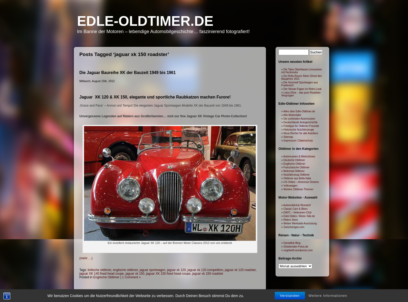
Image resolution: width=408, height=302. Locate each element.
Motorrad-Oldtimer (293, 171)
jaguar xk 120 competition (205, 270)
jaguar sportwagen (152, 270)
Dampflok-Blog (292, 243)
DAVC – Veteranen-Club (297, 212)
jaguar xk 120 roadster (240, 270)
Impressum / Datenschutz (298, 140)
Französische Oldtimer (296, 167)
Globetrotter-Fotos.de (295, 246)
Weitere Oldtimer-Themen (298, 189)
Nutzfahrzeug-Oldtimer (296, 174)
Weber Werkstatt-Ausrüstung (300, 223)
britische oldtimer (99, 270)
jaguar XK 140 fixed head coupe (101, 273)
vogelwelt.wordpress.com (298, 250)
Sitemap (288, 136)
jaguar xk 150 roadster (207, 273)
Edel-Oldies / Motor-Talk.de (299, 216)
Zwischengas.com (293, 227)
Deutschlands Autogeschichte (300, 122)
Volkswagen (290, 185)
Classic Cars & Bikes (295, 208)
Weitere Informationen (328, 296)
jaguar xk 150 (134, 273)
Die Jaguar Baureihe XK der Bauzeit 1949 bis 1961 (127, 72)
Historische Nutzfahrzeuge (298, 129)
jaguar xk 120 (176, 270)
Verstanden (290, 296)
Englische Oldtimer (106, 277)
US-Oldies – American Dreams (301, 182)
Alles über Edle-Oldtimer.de (299, 111)
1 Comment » (131, 277)
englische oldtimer (125, 270)
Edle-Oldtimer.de (145, 21)
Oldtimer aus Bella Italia (297, 178)
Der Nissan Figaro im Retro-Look (302, 89)
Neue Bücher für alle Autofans (300, 133)
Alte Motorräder (292, 115)
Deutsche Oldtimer (294, 160)
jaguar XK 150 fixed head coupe (168, 273)
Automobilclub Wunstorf (297, 205)
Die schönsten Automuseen (299, 118)
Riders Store (290, 219)
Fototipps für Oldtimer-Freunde (301, 126)
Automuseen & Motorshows (299, 156)
